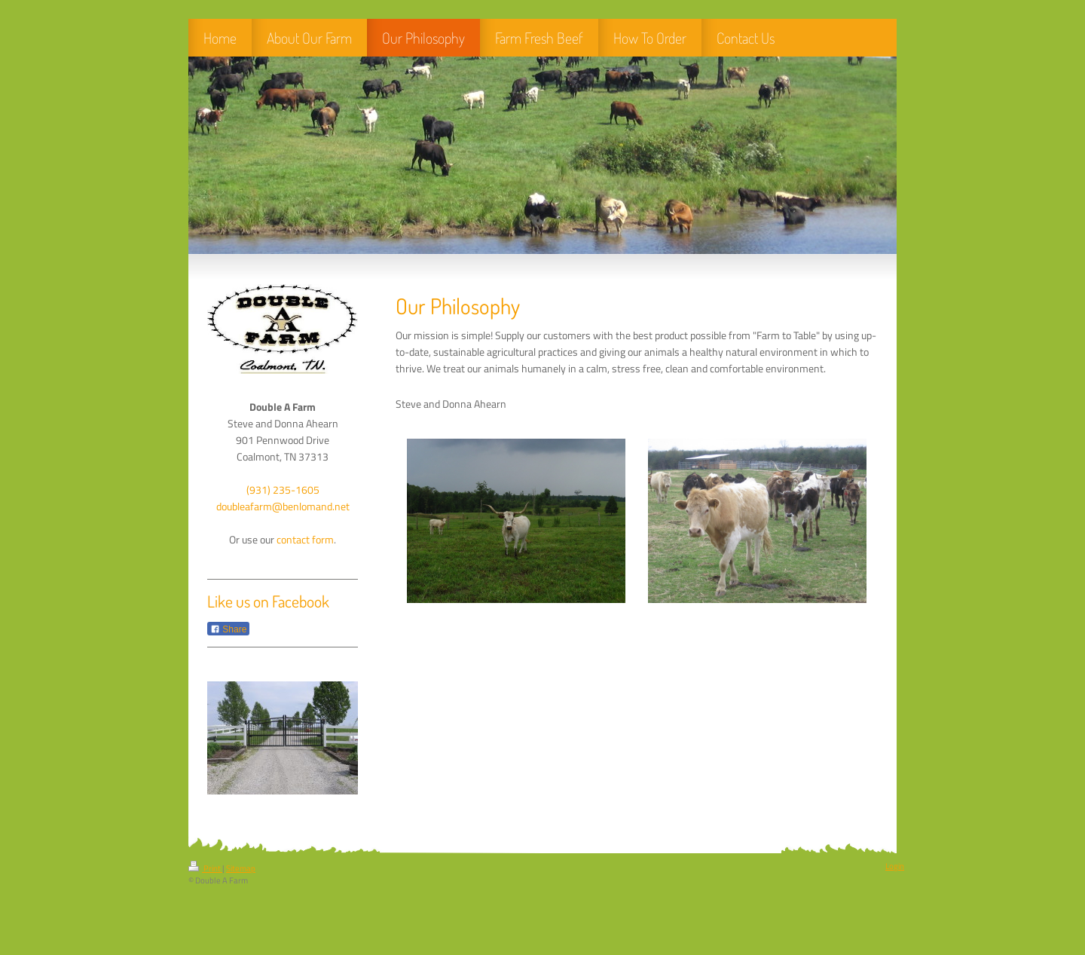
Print (205, 868)
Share (228, 629)
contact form (305, 539)
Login (894, 866)
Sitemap (240, 868)
